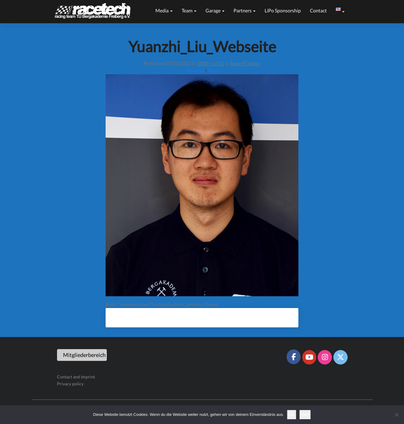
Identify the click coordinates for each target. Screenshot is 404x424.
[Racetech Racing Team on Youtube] (309, 357)
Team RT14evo (245, 63)
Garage (214, 10)
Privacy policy (70, 383)
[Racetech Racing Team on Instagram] (325, 357)
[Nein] (396, 415)
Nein (305, 414)
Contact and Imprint (76, 376)
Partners (245, 10)
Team (189, 10)
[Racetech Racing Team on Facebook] (294, 356)
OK (291, 414)
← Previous (192, 70)
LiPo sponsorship (283, 10)
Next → (216, 70)
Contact (318, 10)
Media (164, 10)
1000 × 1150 (211, 63)
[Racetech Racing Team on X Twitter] (340, 357)
